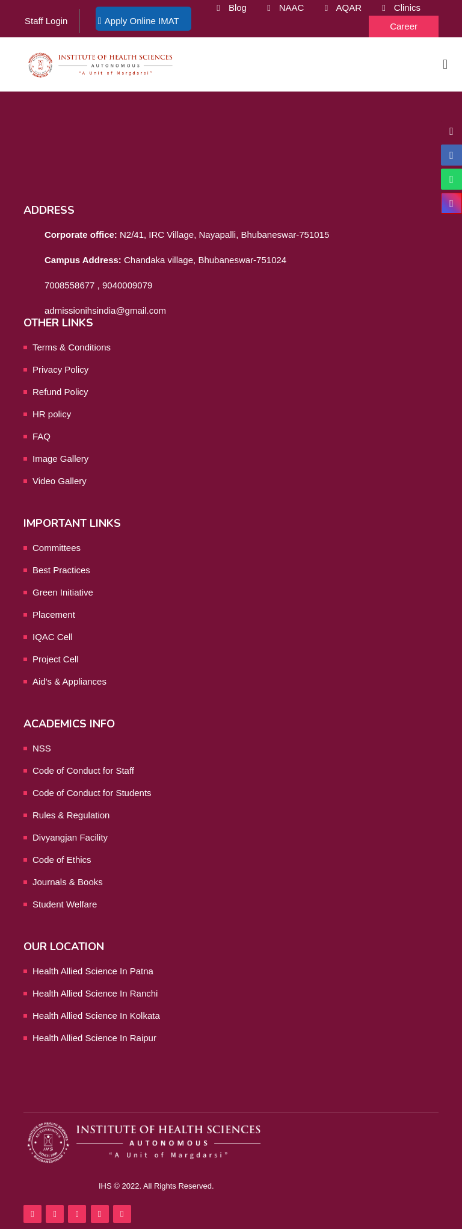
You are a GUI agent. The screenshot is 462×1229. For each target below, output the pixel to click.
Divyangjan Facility (70, 837)
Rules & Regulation (70, 815)
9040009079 (127, 285)
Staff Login (46, 21)
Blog (238, 7)
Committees (56, 548)
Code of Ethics (61, 859)
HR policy (51, 414)
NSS (41, 748)
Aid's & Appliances (69, 681)
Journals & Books (67, 882)
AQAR (349, 7)
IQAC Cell (52, 637)
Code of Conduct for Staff (83, 770)
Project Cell (55, 659)
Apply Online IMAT (142, 21)
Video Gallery (59, 481)
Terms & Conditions (71, 347)
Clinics (407, 7)
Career (403, 26)
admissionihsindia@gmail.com (105, 310)
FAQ (41, 436)
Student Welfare (64, 904)
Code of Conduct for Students (92, 793)
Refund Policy (60, 392)
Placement (53, 614)
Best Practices (61, 570)
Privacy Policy (60, 369)
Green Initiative (62, 592)
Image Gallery (60, 458)
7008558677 (69, 285)
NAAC (291, 7)
